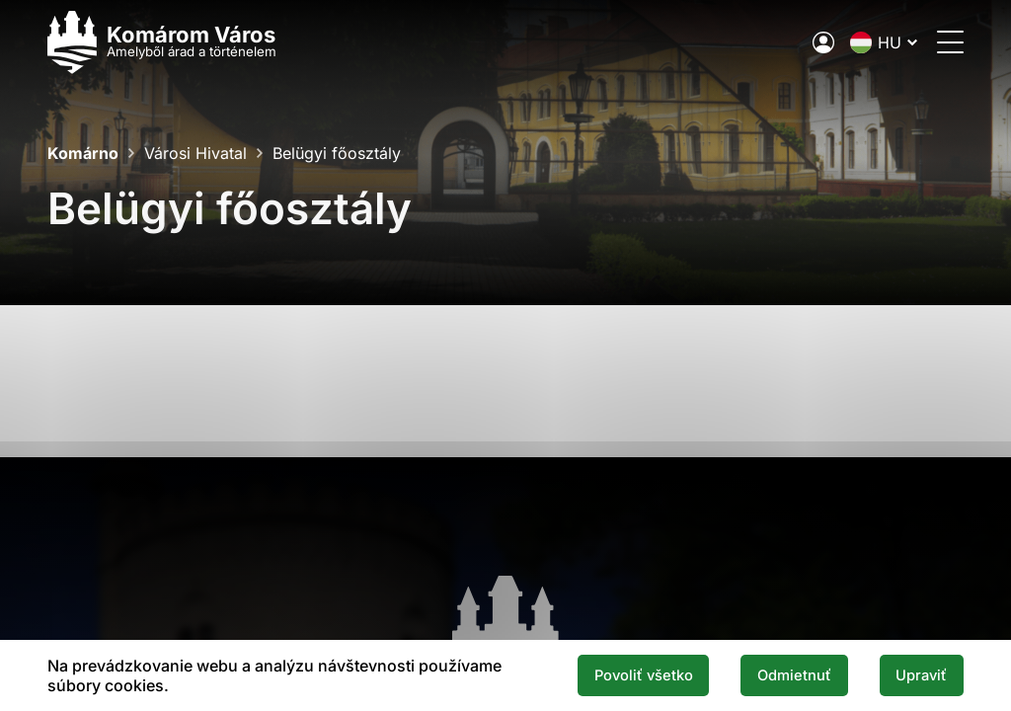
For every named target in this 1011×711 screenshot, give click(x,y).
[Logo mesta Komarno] (161, 42)
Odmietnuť (794, 675)
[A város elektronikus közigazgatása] (823, 42)
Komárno (82, 153)
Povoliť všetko (643, 675)
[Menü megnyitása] (950, 42)
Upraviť (921, 675)
